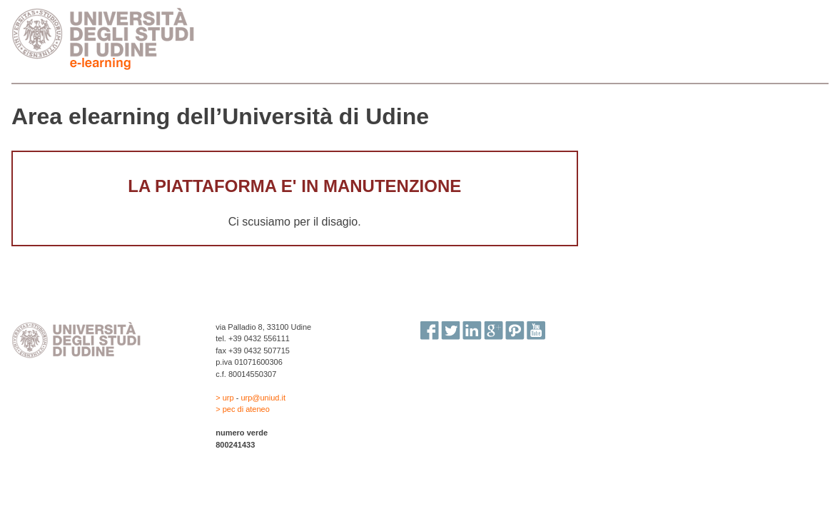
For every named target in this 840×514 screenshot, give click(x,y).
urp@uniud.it (263, 397)
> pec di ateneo (243, 409)
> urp (226, 397)
